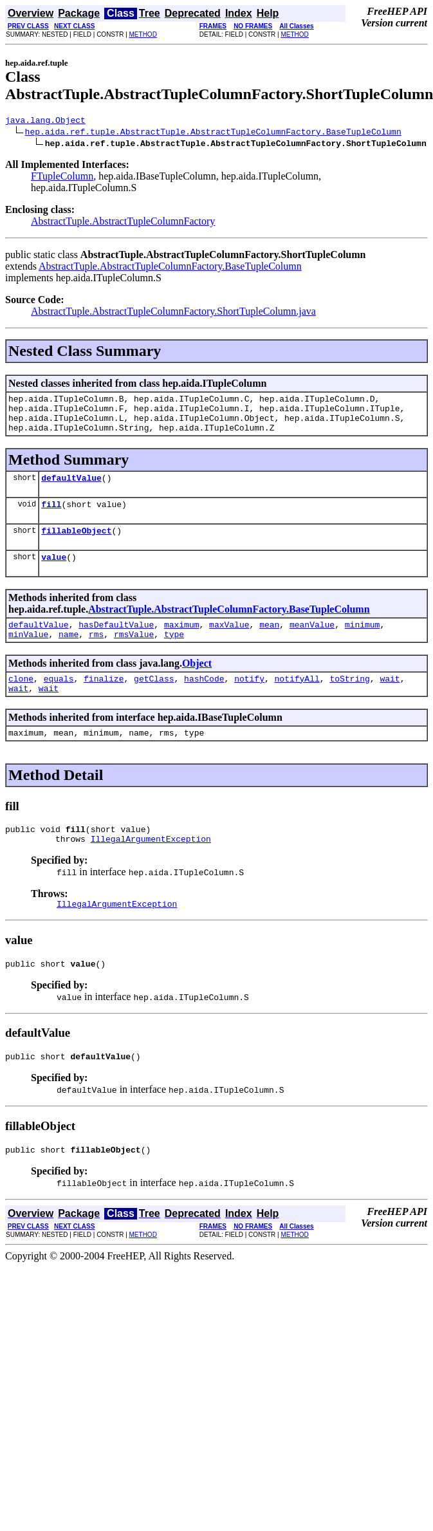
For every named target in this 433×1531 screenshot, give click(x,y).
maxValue (229, 643)
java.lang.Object (45, 121)
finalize (104, 701)
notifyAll (297, 701)
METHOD (143, 34)
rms (96, 655)
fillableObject (76, 546)
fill (51, 517)
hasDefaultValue (116, 643)
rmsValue (134, 655)
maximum (181, 643)
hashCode (204, 701)
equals (59, 701)
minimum (362, 643)
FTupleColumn (62, 177)
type (174, 655)
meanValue (312, 643)
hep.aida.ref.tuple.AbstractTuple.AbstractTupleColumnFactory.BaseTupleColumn (213, 133)
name (68, 655)
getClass (154, 701)
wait (390, 701)
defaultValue (71, 489)
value (53, 574)
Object (197, 684)
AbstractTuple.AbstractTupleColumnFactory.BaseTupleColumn (170, 268)
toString (349, 701)
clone (20, 701)
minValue (28, 655)
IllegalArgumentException (151, 869)
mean (269, 643)
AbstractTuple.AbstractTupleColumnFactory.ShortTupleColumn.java (173, 313)
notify (249, 701)
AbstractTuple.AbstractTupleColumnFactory (123, 223)
